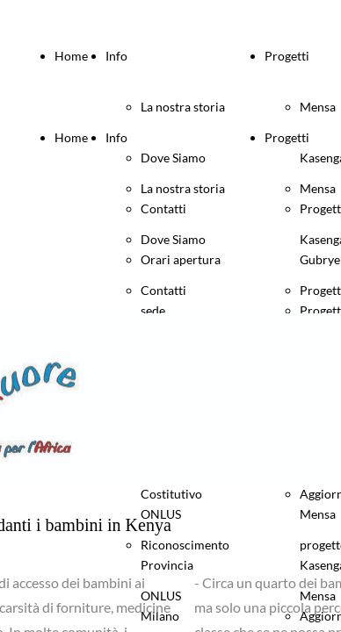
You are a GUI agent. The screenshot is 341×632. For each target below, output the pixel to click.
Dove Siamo (173, 239)
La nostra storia (183, 106)
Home (71, 55)
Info (116, 55)
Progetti (287, 55)
